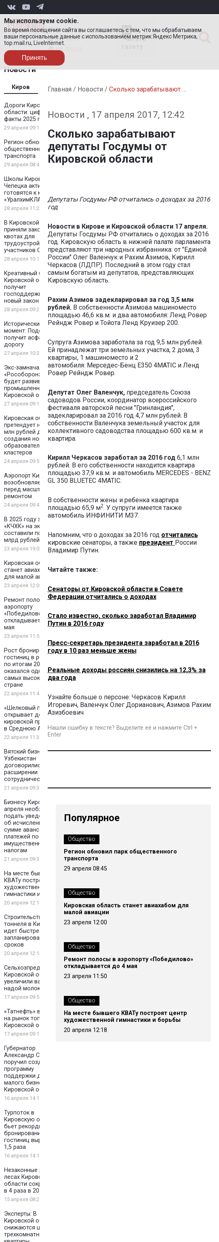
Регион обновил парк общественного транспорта (33, 149)
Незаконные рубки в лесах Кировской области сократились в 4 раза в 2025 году (34, 1180)
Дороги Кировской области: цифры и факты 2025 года (30, 112)
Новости (90, 89)
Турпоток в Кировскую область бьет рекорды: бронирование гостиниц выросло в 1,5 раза (32, 1130)
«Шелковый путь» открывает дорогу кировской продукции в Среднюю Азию (34, 718)
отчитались (179, 535)
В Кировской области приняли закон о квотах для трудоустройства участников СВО (34, 236)
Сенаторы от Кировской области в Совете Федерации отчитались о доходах (115, 593)
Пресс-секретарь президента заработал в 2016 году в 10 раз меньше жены (123, 646)
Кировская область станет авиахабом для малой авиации (31, 570)
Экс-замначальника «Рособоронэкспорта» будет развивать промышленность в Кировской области (35, 381)
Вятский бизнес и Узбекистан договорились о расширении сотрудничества (28, 765)
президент (157, 542)
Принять (34, 57)
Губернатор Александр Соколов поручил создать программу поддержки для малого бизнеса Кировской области (32, 1069)
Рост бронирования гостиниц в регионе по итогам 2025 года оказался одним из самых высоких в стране (32, 667)
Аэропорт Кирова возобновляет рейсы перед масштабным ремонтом (33, 486)
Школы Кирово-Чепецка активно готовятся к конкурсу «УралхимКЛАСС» (33, 189)
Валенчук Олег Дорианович (122, 705)
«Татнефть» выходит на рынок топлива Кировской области (32, 1018)
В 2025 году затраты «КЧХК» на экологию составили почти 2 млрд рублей (32, 530)
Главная (60, 89)
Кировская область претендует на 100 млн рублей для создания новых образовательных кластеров (31, 435)
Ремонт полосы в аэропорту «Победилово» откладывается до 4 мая (32, 614)
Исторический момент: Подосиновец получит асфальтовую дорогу (35, 334)
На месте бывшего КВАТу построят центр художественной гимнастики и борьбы (35, 884)
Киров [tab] (21, 87)
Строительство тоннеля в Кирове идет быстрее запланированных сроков (28, 931)
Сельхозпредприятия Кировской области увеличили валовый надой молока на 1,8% (34, 978)
